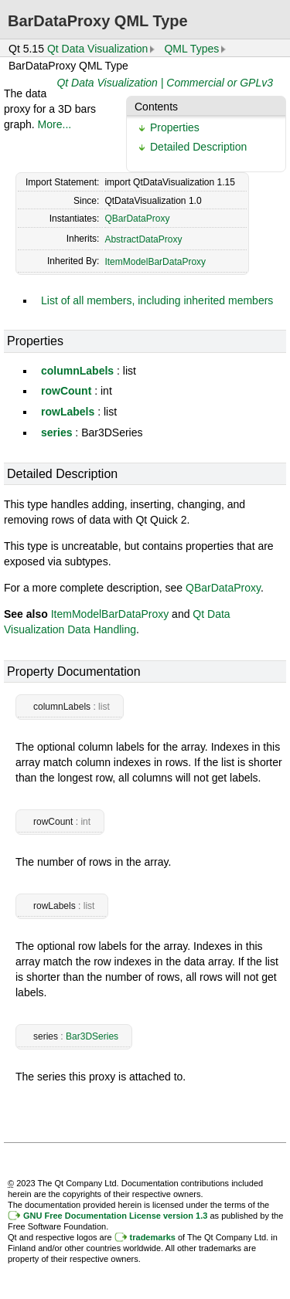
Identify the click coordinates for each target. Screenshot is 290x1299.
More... (55, 124)
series (56, 432)
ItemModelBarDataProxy (155, 261)
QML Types (191, 48)
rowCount (66, 391)
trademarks (153, 1237)
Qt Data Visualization (97, 48)
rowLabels (67, 411)
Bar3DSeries (92, 1036)
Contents (156, 106)
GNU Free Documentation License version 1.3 (115, 1215)
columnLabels (77, 371)
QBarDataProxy (136, 218)
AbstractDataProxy (143, 239)
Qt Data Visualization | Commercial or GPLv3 (164, 82)
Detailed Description (198, 147)
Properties (175, 127)
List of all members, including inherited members (157, 300)
